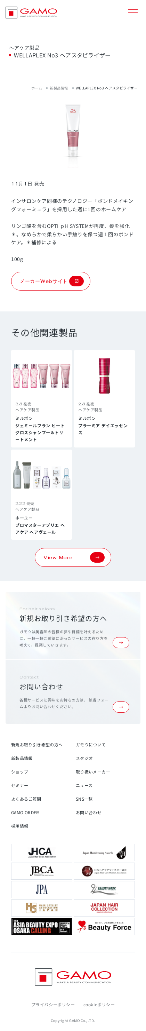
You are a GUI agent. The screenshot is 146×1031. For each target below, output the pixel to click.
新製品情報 (59, 87)
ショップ (19, 772)
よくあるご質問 (26, 799)
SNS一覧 (84, 799)
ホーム (36, 87)
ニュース (84, 785)
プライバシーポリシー (53, 1004)
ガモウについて (91, 744)
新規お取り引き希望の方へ (37, 744)
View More (74, 557)
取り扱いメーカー (93, 772)
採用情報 (19, 826)
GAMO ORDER (25, 812)
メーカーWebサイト (52, 281)
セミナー (19, 785)
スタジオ (84, 758)
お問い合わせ (89, 812)
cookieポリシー (99, 1004)
